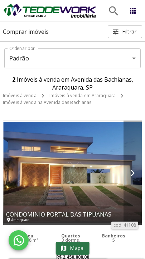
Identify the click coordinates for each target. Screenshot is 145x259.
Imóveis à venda (20, 95)
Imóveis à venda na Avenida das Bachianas (47, 102)
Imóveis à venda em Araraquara (82, 95)
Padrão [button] (19, 58)
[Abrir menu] (132, 10)
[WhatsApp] (19, 240)
